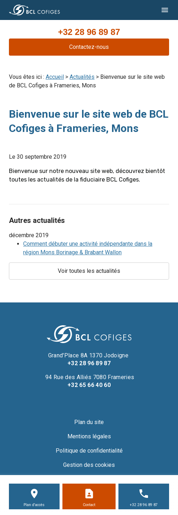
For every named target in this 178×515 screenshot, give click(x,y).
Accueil (55, 76)
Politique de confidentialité (89, 450)
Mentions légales (89, 436)
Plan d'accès (34, 505)
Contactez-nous (89, 47)
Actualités (82, 76)
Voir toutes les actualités (89, 270)
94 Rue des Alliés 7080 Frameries (89, 377)
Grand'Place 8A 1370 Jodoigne (89, 355)
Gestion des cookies (89, 465)
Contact (89, 505)
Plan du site (89, 422)
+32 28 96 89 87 (89, 32)
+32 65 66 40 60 (89, 385)
